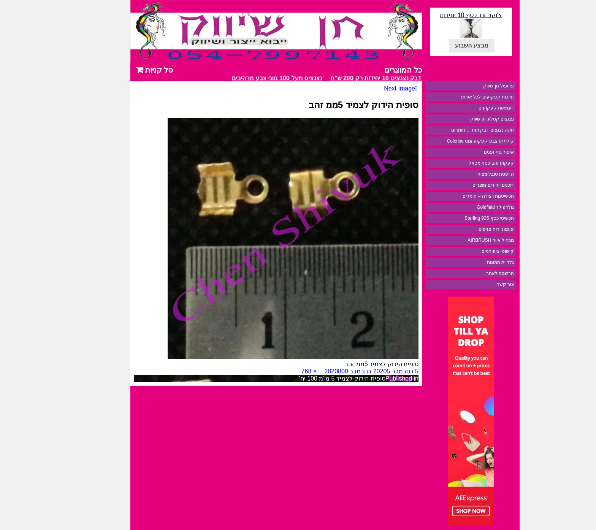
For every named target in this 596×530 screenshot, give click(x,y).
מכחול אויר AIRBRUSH (464, 240)
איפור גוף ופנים (472, 152)
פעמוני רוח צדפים (469, 229)
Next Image (372, 88)
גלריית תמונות (473, 262)
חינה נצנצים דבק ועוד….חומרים (455, 130)
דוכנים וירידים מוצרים (466, 185)
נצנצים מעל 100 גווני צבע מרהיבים (248, 78)
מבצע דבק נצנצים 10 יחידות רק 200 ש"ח (355, 78)
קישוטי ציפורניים (471, 251)
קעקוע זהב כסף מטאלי (464, 163)
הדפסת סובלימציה (468, 174)
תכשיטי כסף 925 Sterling (462, 218)
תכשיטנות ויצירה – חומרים (461, 196)
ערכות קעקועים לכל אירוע (460, 97)
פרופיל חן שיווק (471, 86)
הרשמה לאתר (473, 273)
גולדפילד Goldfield (468, 207)
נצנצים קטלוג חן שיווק (465, 119)
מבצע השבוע (444, 45)
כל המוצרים (376, 70)
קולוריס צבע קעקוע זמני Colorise (453, 141)
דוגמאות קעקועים (469, 108)
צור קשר (478, 284)
